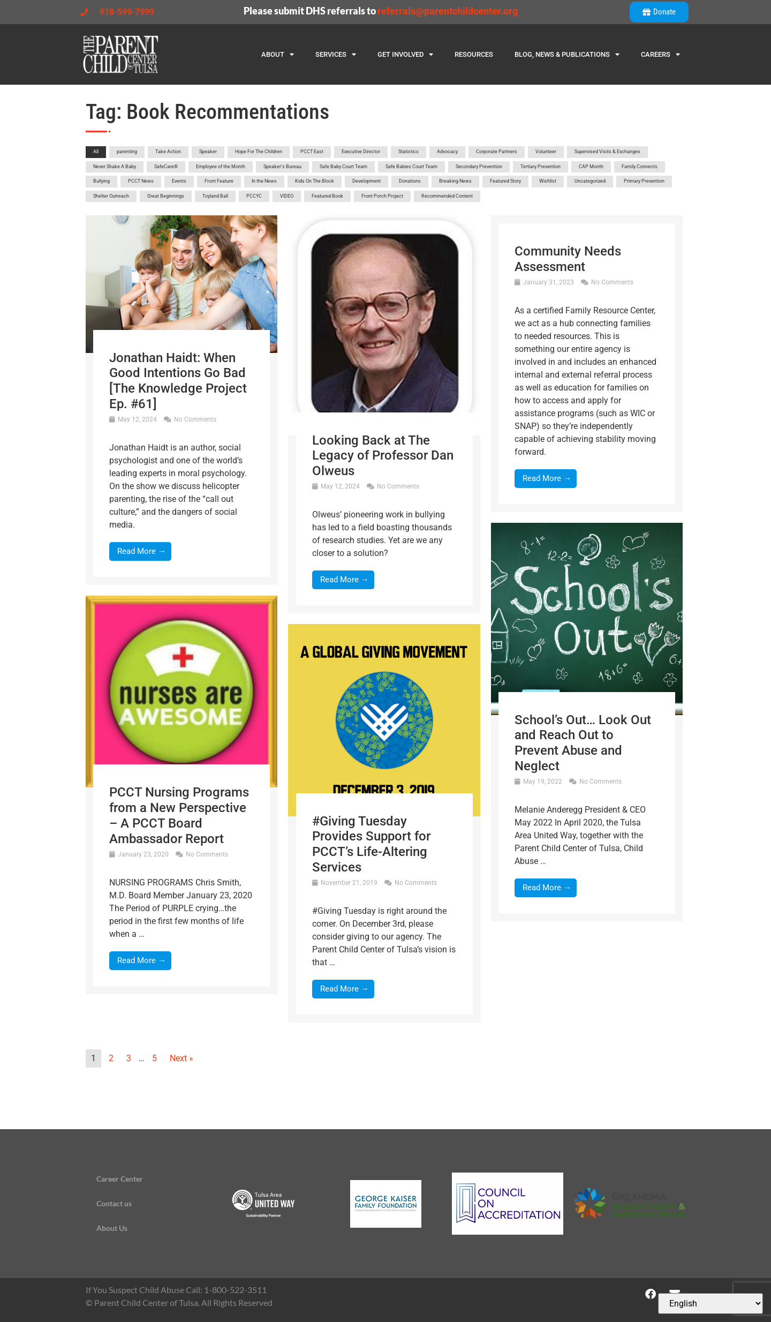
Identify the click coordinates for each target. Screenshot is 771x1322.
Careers (660, 54)
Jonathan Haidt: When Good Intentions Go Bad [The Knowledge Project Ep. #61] (178, 380)
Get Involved (405, 54)
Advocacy (447, 151)
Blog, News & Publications (567, 54)
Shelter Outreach (111, 196)
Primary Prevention (644, 181)
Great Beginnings (165, 196)
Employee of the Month (220, 166)
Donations (410, 181)
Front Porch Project (382, 196)
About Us (111, 1228)
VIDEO (286, 196)
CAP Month (591, 166)
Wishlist (547, 181)
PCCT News (141, 181)
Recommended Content (447, 196)
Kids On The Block (314, 181)
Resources (474, 54)
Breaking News (455, 181)
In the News (264, 181)
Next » (181, 1058)
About (277, 54)
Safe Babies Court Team (411, 166)
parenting (127, 151)
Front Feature (219, 181)
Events (179, 181)
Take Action (168, 151)
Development (366, 181)
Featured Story (505, 181)
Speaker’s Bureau (282, 166)
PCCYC (254, 196)
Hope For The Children (258, 151)
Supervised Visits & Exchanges (607, 151)
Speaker (208, 151)
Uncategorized (590, 181)
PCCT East (311, 151)
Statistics (408, 151)
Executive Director (361, 151)
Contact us (114, 1203)
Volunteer (545, 151)
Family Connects (639, 166)
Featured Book (327, 196)
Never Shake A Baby (114, 166)
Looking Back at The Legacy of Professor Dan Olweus (382, 456)
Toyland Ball (215, 196)
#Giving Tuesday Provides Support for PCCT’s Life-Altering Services (371, 844)
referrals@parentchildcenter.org (447, 11)
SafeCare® (166, 166)
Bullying (101, 181)
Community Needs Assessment (568, 259)
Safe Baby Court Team (343, 166)
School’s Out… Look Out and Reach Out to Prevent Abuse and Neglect (583, 742)
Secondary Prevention (479, 166)
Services (335, 54)
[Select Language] (710, 1303)
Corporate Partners (496, 151)
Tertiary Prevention (540, 166)
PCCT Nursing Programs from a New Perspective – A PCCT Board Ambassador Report (179, 815)
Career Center (119, 1178)
